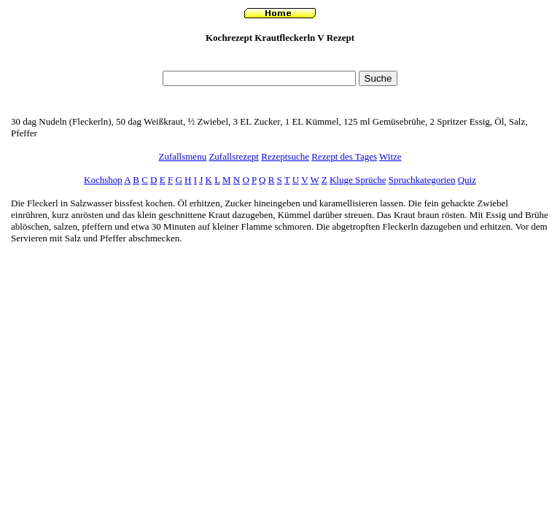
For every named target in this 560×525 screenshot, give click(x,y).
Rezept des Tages (344, 156)
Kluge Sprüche (358, 179)
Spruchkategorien (422, 179)
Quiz (467, 179)
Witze (390, 156)
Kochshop (103, 179)
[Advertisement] (280, 60)
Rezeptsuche (285, 156)
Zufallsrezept (234, 156)
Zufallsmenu (182, 156)
